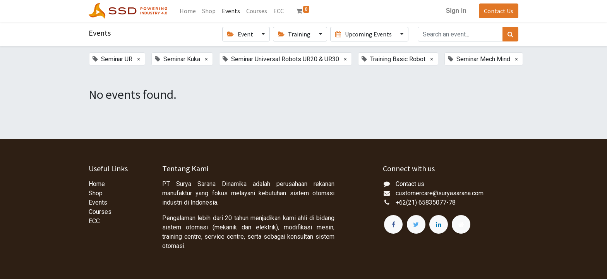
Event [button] (240, 34)
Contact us (410, 184)
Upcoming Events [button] (364, 34)
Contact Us (498, 11)
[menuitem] (188, 11)
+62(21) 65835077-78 (426, 202)
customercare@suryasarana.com (440, 193)
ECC (94, 221)
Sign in (456, 10)
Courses (100, 211)
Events (98, 202)
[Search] (510, 34)
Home (97, 184)
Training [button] (295, 34)
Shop (96, 193)
